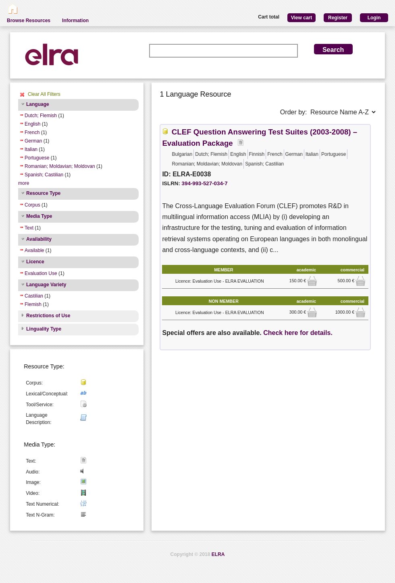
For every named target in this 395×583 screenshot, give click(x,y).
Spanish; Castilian (44, 175)
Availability (39, 239)
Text (29, 228)
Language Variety (46, 284)
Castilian (34, 296)
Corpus (32, 205)
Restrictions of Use (48, 315)
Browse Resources (28, 20)
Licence (35, 262)
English (32, 124)
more (23, 183)
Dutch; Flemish (41, 115)
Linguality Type (43, 329)
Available (34, 250)
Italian (31, 149)
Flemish (33, 304)
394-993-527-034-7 (205, 183)
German (33, 141)
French (32, 132)
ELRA (218, 554)
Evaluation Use (41, 273)
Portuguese (37, 158)
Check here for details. (298, 332)
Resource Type (43, 193)
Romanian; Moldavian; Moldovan (60, 166)
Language (37, 104)
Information (75, 20)
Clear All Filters (44, 94)
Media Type (39, 216)
